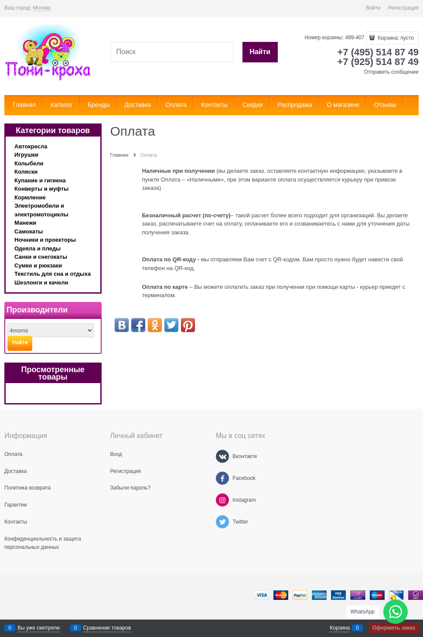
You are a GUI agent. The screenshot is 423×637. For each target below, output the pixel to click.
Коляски (26, 171)
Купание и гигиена (40, 180)
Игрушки (26, 154)
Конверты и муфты (41, 188)
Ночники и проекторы (45, 239)
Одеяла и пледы (37, 248)
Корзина (340, 627)
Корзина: (395, 38)
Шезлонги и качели (41, 282)
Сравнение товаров (107, 627)
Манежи (25, 222)
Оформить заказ (393, 628)
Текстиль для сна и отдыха (52, 274)
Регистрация (403, 8)
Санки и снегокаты (40, 256)
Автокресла (31, 146)
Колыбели (28, 163)
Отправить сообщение (391, 72)
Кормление (30, 197)
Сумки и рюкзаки (38, 265)
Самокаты (28, 231)
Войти (373, 8)
